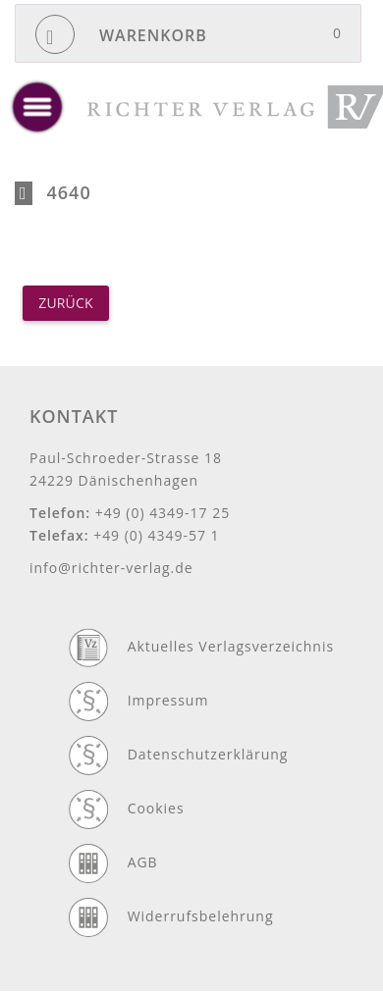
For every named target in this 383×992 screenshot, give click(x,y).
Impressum (168, 700)
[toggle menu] (37, 106)
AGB (143, 862)
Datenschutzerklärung (208, 754)
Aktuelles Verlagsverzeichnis (231, 646)
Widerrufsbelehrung (201, 916)
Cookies (156, 808)
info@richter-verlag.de (111, 567)
